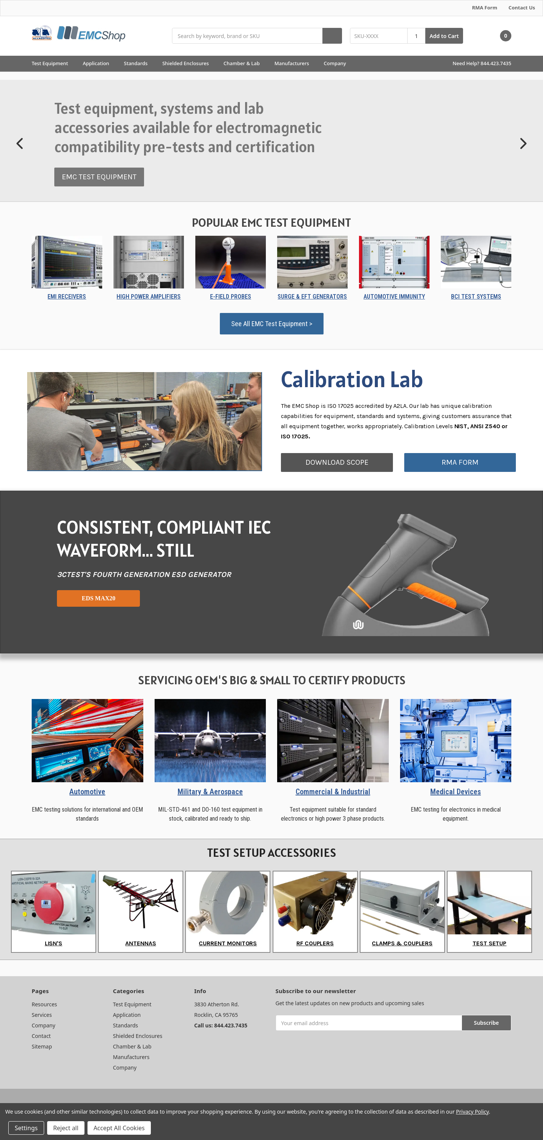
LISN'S (54, 943)
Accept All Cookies (119, 1128)
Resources (44, 1004)
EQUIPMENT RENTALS (91, 170)
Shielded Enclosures (188, 63)
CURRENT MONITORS (228, 943)
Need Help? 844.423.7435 (481, 63)
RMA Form (484, 7)
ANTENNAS (140, 943)
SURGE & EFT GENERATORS (312, 296)
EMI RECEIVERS (67, 296)
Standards (139, 63)
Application (99, 63)
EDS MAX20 (98, 598)
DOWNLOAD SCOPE (336, 462)
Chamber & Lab (245, 63)
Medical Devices (455, 791)
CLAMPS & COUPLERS (402, 943)
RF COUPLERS (315, 943)
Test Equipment (53, 63)
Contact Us (522, 7)
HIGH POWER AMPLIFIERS (149, 296)
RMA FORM (460, 462)
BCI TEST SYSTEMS (476, 296)
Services (42, 1014)
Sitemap (42, 1046)
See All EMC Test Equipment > (271, 324)
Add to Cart (444, 36)
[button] (20, 143)
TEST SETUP (489, 943)
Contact (41, 1035)
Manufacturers (295, 63)
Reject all (65, 1128)
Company (338, 63)
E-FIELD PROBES (230, 296)
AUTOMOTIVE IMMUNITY (394, 296)
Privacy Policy (472, 1111)
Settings (26, 1128)
